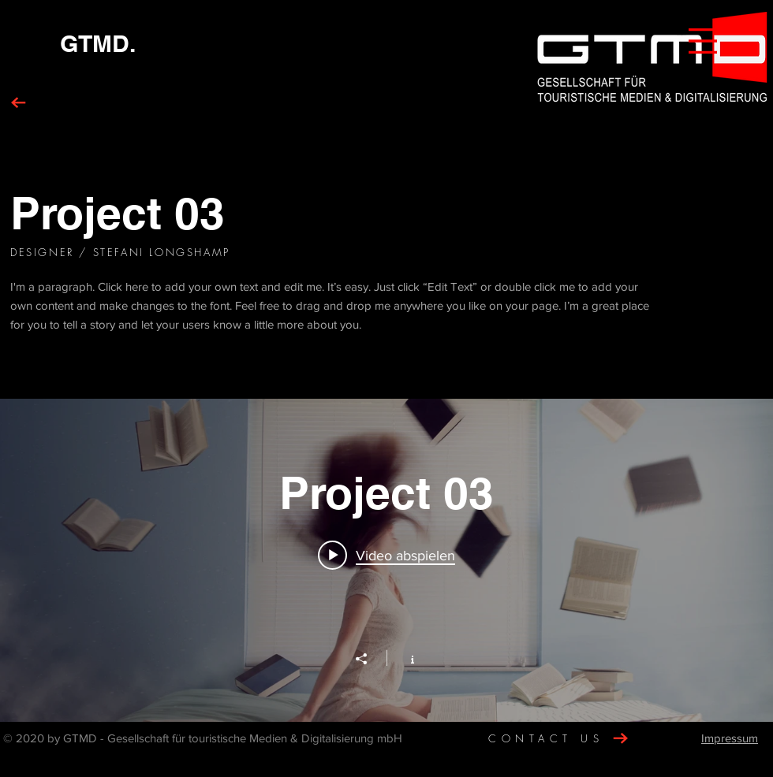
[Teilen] (369, 659)
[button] (703, 41)
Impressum (729, 738)
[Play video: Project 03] (386, 555)
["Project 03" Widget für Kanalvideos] (386, 560)
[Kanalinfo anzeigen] (404, 658)
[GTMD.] (98, 43)
